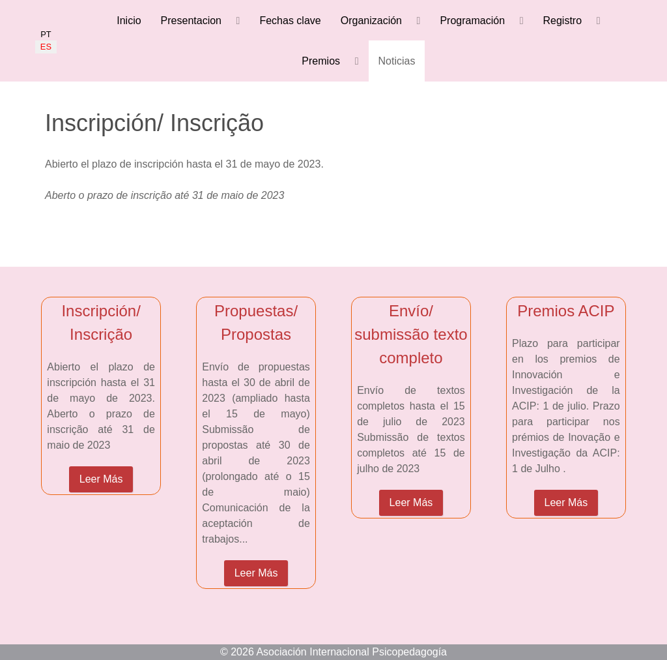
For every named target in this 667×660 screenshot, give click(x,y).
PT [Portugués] (45, 34)
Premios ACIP (565, 311)
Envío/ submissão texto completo (410, 334)
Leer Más (101, 479)
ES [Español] (45, 47)
